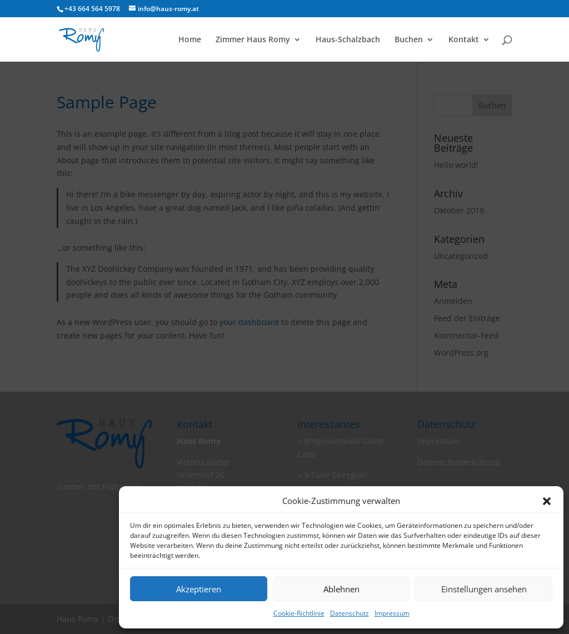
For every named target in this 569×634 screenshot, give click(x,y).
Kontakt (463, 40)
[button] (546, 501)
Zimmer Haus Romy (253, 40)
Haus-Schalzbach (348, 40)
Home (189, 40)
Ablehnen (341, 589)
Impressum (392, 613)
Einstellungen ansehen (484, 589)
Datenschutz (349, 613)
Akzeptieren (198, 589)
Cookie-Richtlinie (299, 613)
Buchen (409, 40)
